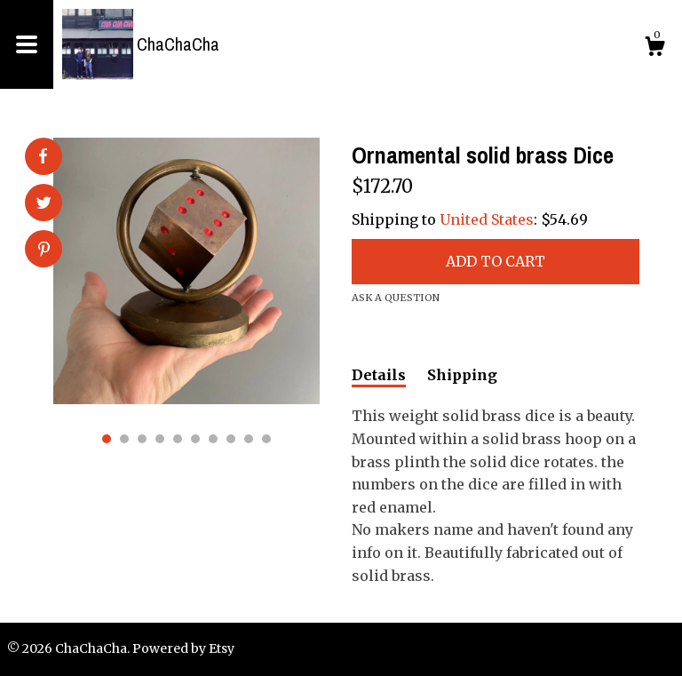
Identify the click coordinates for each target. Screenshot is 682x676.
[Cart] (654, 49)
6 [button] (195, 438)
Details (379, 375)
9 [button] (248, 438)
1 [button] (106, 438)
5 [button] (177, 438)
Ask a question (396, 297)
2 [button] (124, 438)
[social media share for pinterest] (44, 250)
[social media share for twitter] (44, 204)
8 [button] (230, 438)
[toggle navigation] (26, 44)
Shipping (462, 375)
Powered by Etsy (183, 648)
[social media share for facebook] (43, 156)
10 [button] (266, 438)
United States (487, 219)
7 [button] (213, 438)
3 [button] (142, 438)
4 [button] (159, 438)
